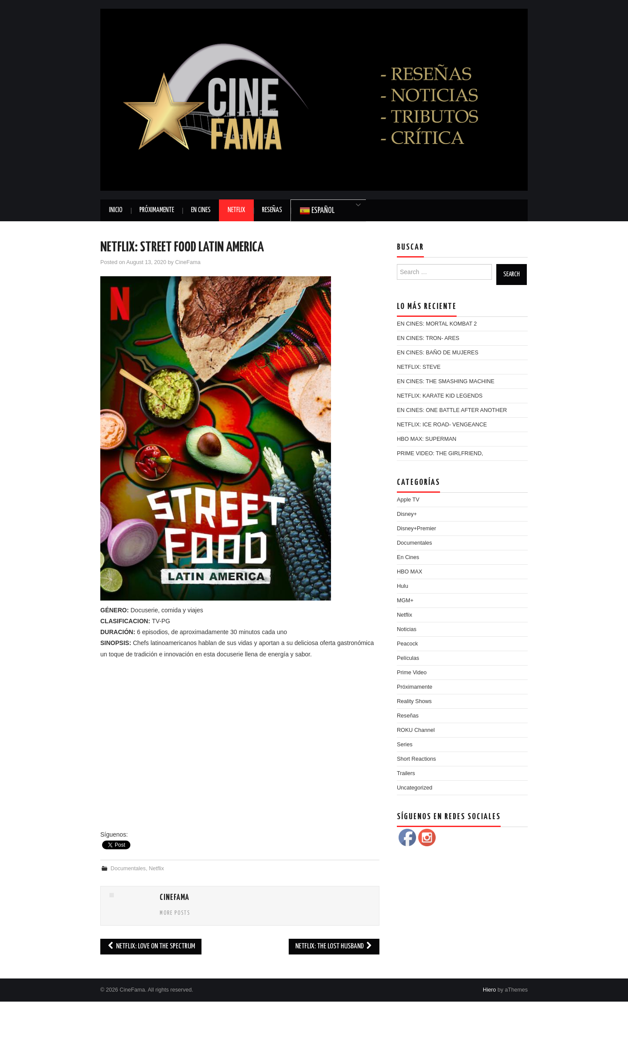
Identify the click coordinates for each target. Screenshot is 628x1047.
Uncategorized (414, 788)
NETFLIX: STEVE (418, 367)
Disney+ (407, 514)
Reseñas (272, 210)
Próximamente (157, 210)
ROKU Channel (416, 730)
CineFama (188, 262)
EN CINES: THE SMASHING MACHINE (446, 381)
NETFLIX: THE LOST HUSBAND (334, 946)
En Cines (201, 210)
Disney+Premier (416, 528)
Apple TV (408, 500)
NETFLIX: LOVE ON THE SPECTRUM (151, 946)
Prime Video (412, 672)
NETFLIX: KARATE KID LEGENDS (439, 396)
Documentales (128, 868)
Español (317, 211)
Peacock (407, 644)
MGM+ (405, 600)
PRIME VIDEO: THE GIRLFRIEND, (440, 453)
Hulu (402, 586)
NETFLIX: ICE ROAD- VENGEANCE (442, 425)
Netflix (236, 210)
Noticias (406, 629)
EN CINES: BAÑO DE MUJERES (437, 353)
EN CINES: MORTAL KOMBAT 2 (437, 324)
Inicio (116, 210)
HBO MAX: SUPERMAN (426, 439)
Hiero (489, 990)
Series (405, 744)
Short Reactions (416, 759)
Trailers (406, 773)
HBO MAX (409, 572)
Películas (408, 658)
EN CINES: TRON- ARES (428, 338)
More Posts (175, 913)
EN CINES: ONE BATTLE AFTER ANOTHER (452, 410)
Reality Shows (414, 701)
